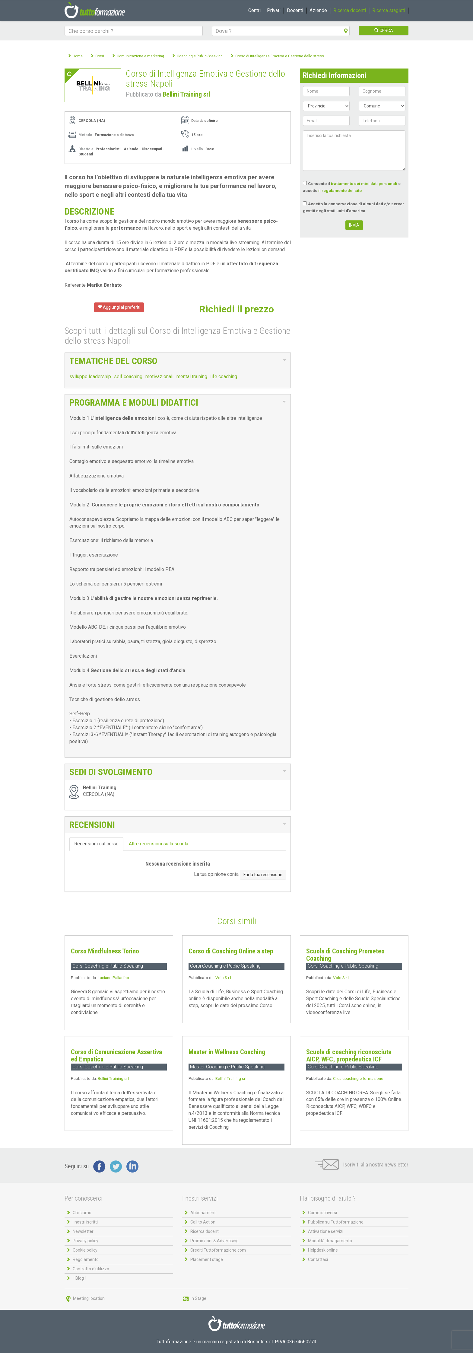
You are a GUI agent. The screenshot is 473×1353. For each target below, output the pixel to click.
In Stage (194, 1298)
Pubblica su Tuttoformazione (335, 1222)
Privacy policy (85, 1240)
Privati (274, 10)
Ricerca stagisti (388, 10)
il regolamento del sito (340, 190)
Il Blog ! (79, 1278)
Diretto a (85, 149)
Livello (197, 149)
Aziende (318, 10)
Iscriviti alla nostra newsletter (361, 1164)
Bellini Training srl (186, 94)
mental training (191, 376)
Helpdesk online (323, 1250)
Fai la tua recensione (262, 874)
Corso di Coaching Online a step (231, 951)
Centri (254, 10)
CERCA (383, 30)
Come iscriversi (322, 1212)
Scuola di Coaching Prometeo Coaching (345, 954)
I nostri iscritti (85, 1222)
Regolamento (86, 1259)
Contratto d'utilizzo (91, 1268)
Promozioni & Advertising (214, 1240)
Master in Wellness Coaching (227, 1052)
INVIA (354, 225)
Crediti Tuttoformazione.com (218, 1250)
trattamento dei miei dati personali (364, 183)
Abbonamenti (203, 1212)
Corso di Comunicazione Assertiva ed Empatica (116, 1055)
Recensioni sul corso (96, 844)
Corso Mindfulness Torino (105, 951)
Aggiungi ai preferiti (119, 307)
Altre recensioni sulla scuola (158, 844)
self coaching (128, 376)
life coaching (223, 376)
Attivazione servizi (325, 1231)
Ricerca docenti (349, 10)
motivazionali (159, 376)
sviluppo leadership (90, 376)
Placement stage (206, 1259)
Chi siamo (82, 1212)
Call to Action (202, 1222)
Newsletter (83, 1231)
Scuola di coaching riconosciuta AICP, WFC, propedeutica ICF (348, 1055)
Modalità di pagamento (330, 1240)
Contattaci (318, 1259)
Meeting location (85, 1298)
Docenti (295, 10)
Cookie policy (85, 1250)
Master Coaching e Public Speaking (227, 1067)
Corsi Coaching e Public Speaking (107, 966)
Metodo (85, 135)
